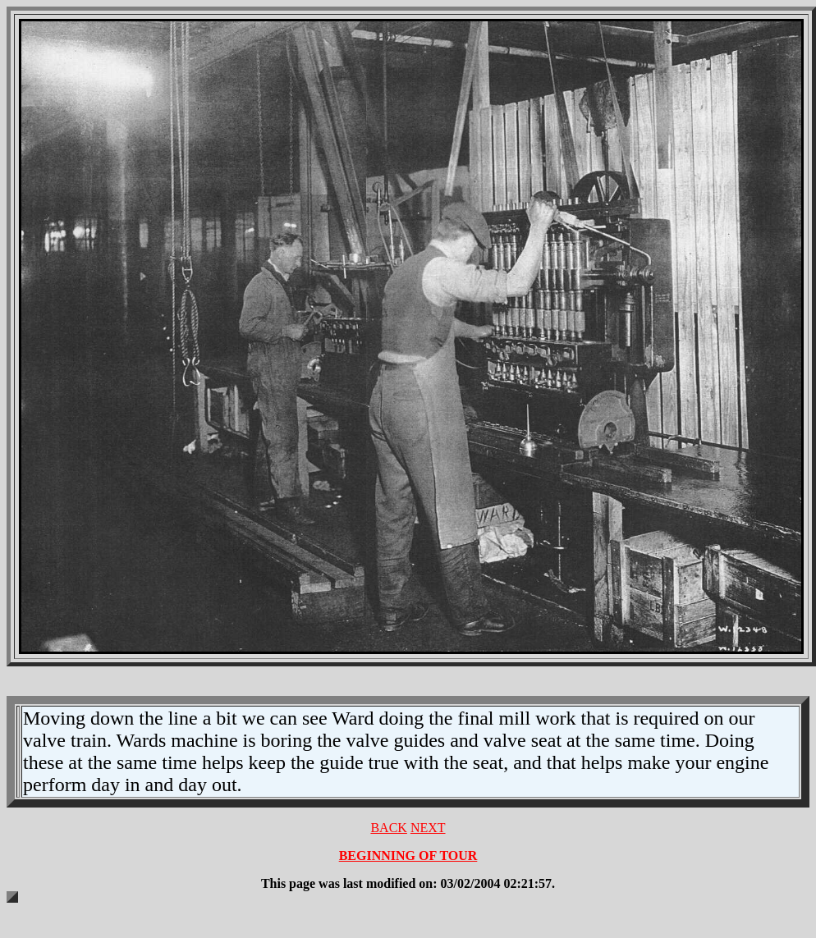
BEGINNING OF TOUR (408, 856)
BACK (388, 828)
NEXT (428, 828)
